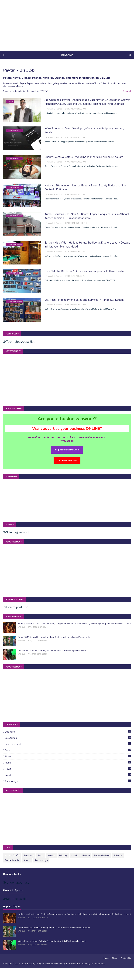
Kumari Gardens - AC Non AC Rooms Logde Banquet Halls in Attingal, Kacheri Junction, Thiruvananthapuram (87, 216)
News (68, 769)
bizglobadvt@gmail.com (67, 449)
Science (117, 855)
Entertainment (68, 744)
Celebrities (68, 738)
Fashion (68, 750)
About (114, 958)
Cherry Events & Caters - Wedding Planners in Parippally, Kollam (84, 157)
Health (51, 855)
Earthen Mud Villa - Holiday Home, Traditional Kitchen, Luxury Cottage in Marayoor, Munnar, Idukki (87, 245)
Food (41, 855)
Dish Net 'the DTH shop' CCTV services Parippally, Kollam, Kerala (84, 271)
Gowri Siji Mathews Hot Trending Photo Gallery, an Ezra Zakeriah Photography (54, 637)
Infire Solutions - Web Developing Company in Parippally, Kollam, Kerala (84, 130)
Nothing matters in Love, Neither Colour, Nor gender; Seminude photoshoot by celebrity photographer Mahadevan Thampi (74, 623)
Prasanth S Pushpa (54, 109)
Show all (127, 91)
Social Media (12, 860)
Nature (86, 855)
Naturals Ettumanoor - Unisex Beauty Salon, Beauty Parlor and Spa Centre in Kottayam (85, 188)
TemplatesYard (97, 963)
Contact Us (126, 958)
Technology (68, 781)
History (63, 855)
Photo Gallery (102, 855)
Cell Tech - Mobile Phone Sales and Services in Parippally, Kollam (84, 300)
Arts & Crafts (12, 855)
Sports (68, 775)
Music (68, 762)
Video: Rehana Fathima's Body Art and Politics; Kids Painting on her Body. (52, 650)
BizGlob (22, 627)
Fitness (68, 756)
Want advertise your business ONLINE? (67, 428)
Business (68, 731)
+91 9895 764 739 (67, 460)
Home (106, 958)
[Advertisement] (67, 25)
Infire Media (71, 963)
